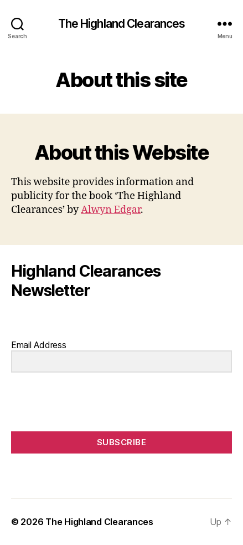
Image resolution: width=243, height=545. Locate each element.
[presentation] (79, 402)
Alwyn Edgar (111, 209)
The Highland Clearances (121, 23)
